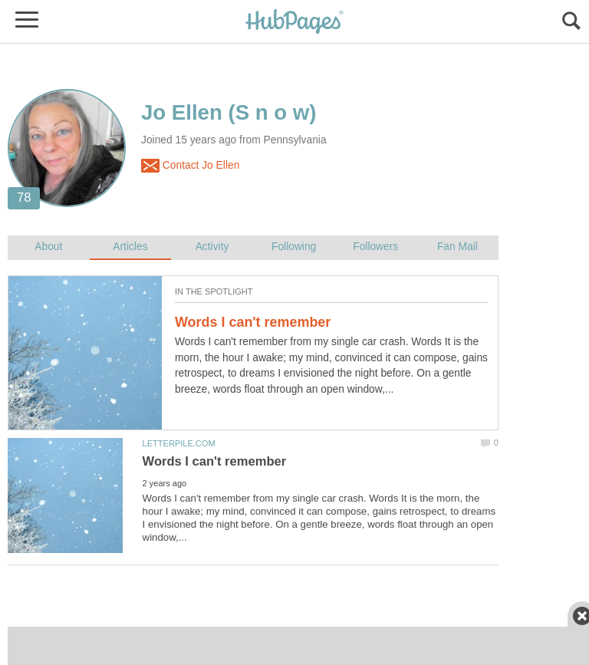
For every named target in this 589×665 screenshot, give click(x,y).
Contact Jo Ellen (190, 165)
